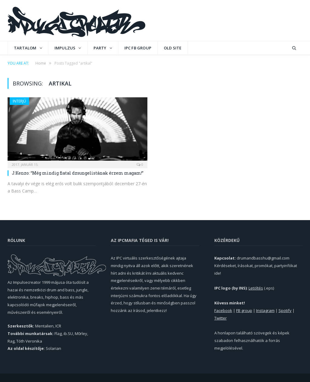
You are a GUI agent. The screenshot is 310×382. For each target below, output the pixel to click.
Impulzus (65, 48)
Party (100, 48)
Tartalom (25, 48)
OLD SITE (173, 48)
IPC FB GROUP (137, 48)
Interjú (19, 101)
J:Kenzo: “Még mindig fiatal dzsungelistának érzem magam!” (77, 173)
